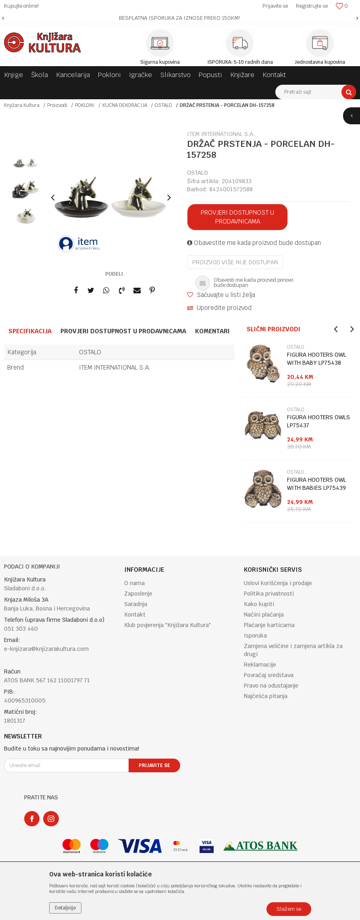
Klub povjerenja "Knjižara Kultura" (167, 625)
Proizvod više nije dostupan (235, 262)
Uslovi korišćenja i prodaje (278, 583)
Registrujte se (312, 5)
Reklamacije (260, 664)
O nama (134, 583)
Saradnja (135, 604)
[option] (180, 18)
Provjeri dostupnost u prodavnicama (237, 217)
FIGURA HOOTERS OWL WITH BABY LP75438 (316, 358)
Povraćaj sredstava (268, 675)
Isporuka (255, 635)
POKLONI (85, 105)
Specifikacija (30, 331)
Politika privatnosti (269, 593)
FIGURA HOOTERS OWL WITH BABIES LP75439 (316, 483)
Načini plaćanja (264, 614)
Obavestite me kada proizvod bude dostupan (254, 243)
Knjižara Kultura (22, 105)
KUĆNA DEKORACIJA (124, 105)
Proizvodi (57, 105)
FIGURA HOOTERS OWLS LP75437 (318, 421)
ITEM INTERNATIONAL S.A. (115, 367)
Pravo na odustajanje (271, 685)
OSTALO (163, 105)
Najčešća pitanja (265, 696)
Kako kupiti (259, 604)
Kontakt (135, 614)
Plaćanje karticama (269, 625)
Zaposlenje (138, 593)
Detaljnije (65, 908)
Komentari (212, 331)
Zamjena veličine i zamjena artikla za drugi (293, 650)
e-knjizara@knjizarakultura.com (46, 648)
